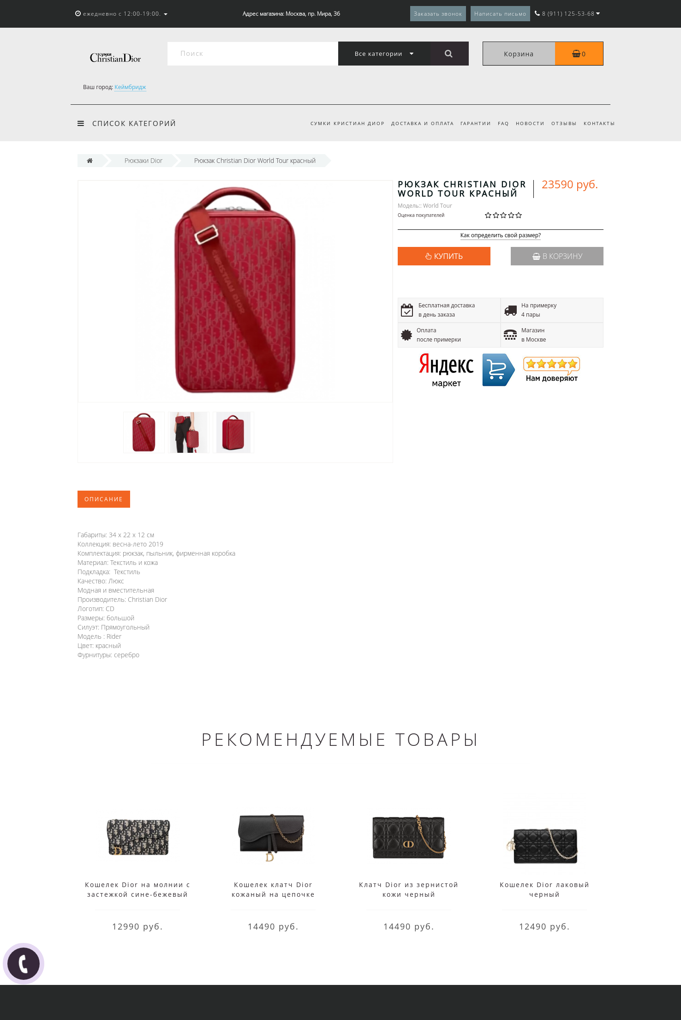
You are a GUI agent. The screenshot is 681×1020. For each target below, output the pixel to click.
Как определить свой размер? (500, 235)
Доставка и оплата (415, 123)
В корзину (557, 256)
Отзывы (562, 123)
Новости (527, 123)
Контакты (599, 123)
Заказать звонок (438, 14)
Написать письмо (500, 14)
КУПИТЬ (448, 256)
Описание (103, 499)
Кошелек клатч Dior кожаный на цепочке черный (273, 894)
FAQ (499, 123)
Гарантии (469, 123)
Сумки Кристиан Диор (339, 123)
